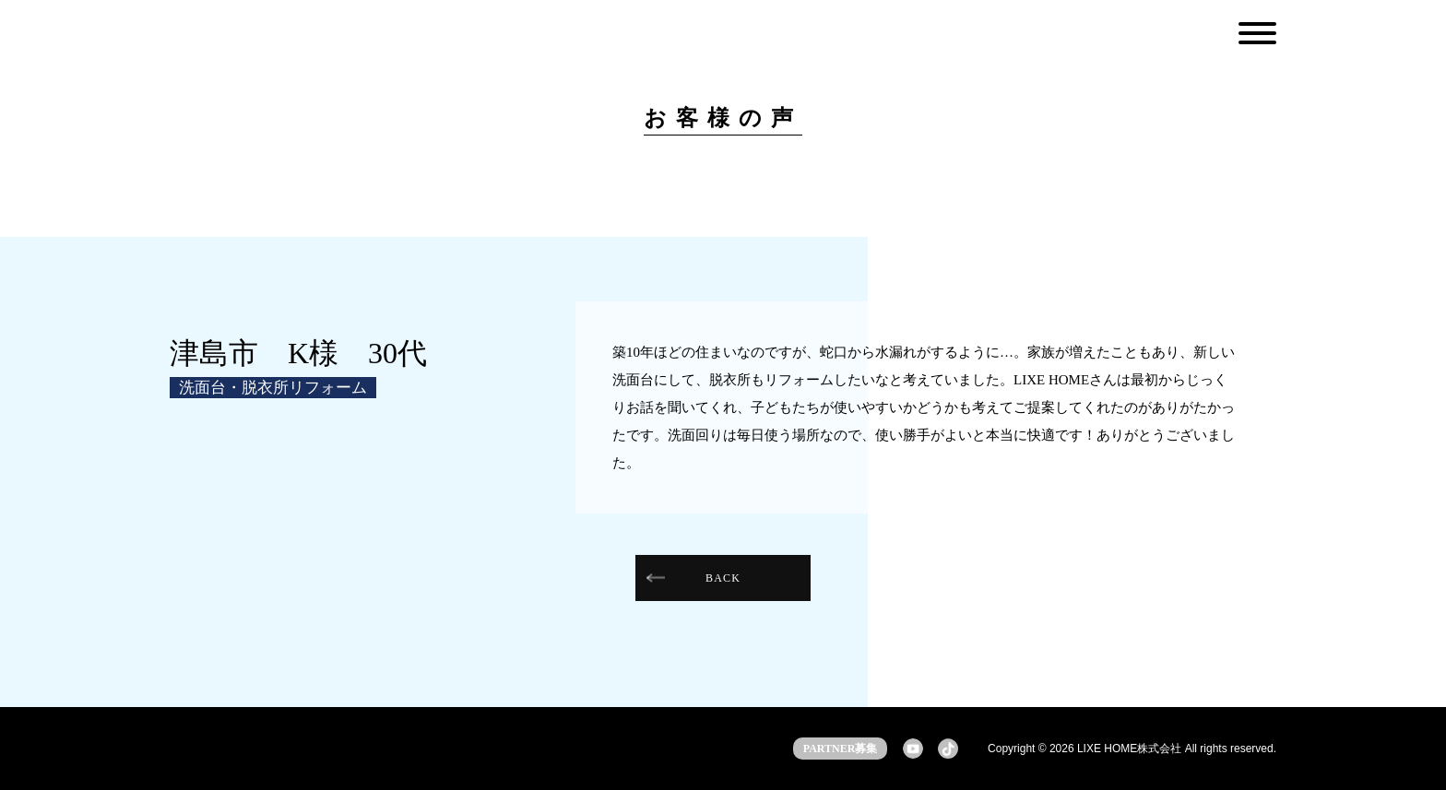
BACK (723, 578)
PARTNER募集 (840, 748)
